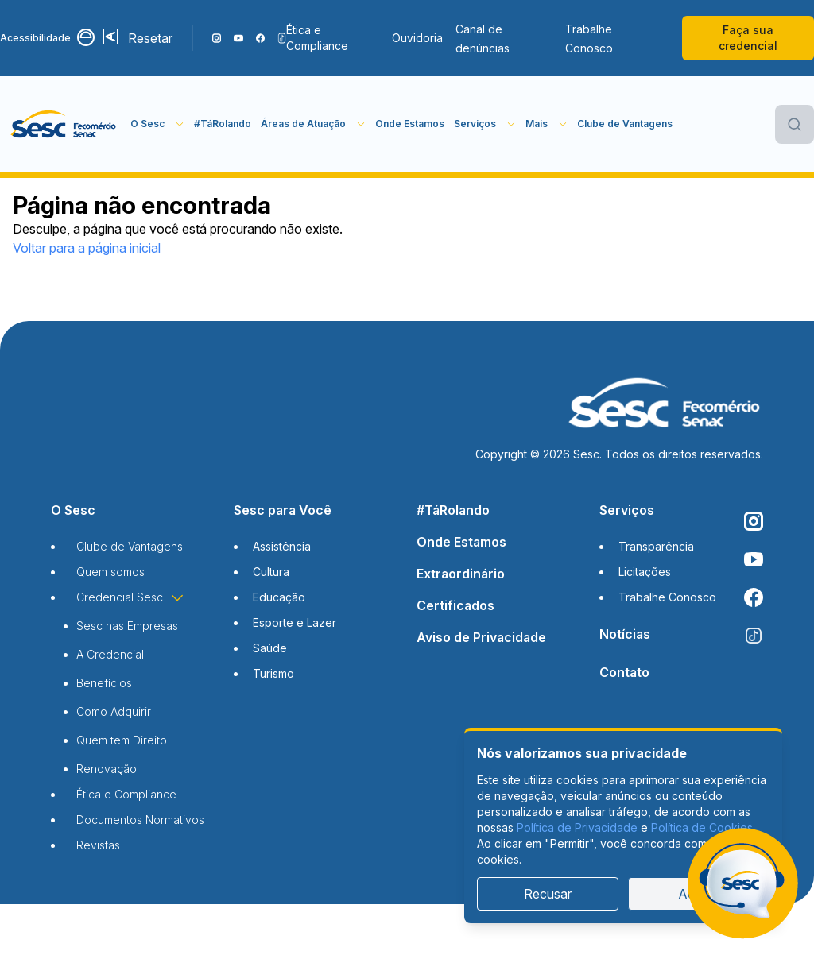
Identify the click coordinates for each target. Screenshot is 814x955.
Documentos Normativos (140, 819)
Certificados (455, 605)
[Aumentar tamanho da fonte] (112, 38)
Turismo (273, 673)
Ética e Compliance (317, 37)
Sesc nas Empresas (127, 625)
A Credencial (110, 654)
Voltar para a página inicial (87, 248)
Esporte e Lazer (294, 622)
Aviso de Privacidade (481, 637)
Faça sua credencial (748, 37)
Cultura (271, 571)
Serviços (626, 510)
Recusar (548, 894)
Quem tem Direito (121, 740)
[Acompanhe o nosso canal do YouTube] (238, 38)
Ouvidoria (417, 37)
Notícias (624, 634)
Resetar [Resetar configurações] (150, 38)
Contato (624, 672)
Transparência (656, 546)
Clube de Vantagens (625, 124)
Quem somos (110, 571)
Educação (279, 597)
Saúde (270, 648)
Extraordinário (461, 574)
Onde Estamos (409, 124)
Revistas (98, 845)
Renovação (106, 768)
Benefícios (104, 683)
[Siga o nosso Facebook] (260, 38)
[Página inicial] (65, 124)
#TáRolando (222, 124)
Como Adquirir (113, 711)
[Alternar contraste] (86, 38)
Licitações (644, 571)
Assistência (282, 546)
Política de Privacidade (577, 827)
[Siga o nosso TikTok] (281, 38)
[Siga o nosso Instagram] (216, 38)
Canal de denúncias (482, 38)
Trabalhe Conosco (589, 38)
